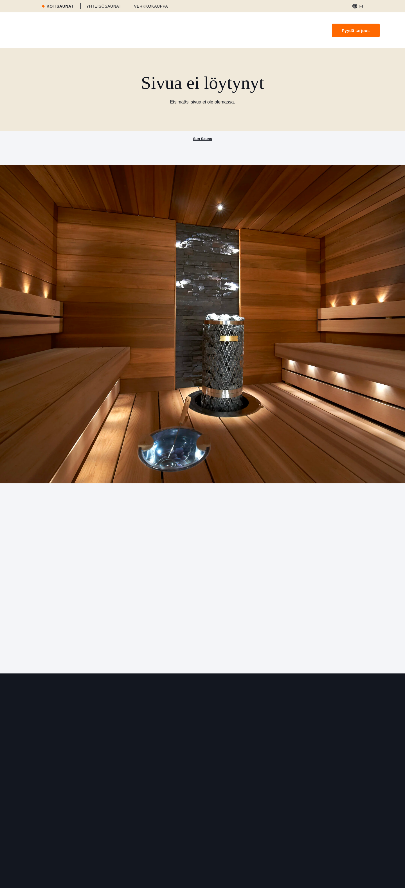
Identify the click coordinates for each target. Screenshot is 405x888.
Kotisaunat (60, 6)
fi (361, 6)
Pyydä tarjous (356, 30)
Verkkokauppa (151, 6)
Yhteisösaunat (103, 6)
